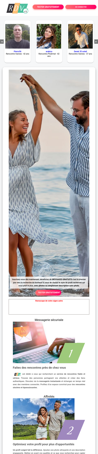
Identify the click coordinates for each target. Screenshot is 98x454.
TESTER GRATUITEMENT (48, 7)
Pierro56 (17, 51)
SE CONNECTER (80, 7)
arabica (49, 51)
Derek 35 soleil (80, 51)
